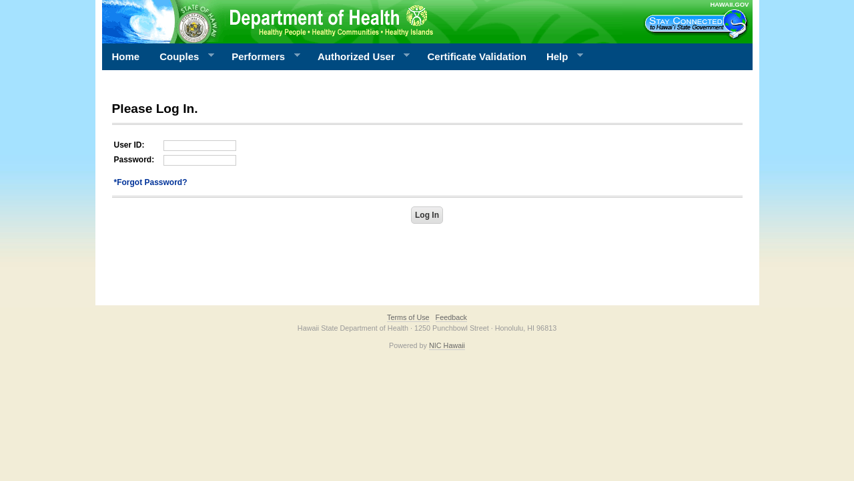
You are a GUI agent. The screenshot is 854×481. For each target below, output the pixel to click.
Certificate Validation (477, 56)
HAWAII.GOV (729, 4)
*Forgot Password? (150, 182)
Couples (181, 57)
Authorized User (359, 57)
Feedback (451, 317)
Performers (261, 57)
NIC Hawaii (447, 345)
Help (559, 57)
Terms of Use (408, 317)
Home (126, 56)
